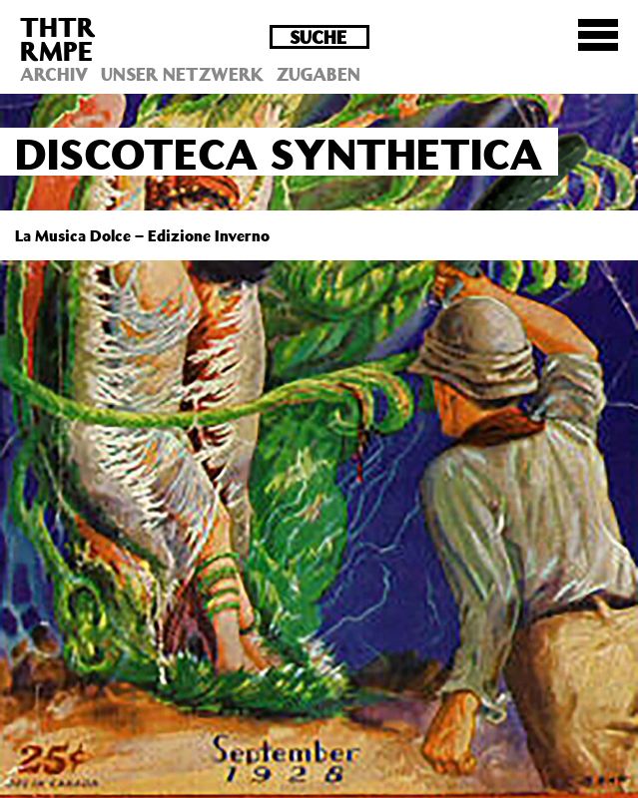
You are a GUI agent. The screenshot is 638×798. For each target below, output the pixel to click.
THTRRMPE (58, 38)
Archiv (54, 74)
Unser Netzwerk (182, 74)
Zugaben (318, 74)
